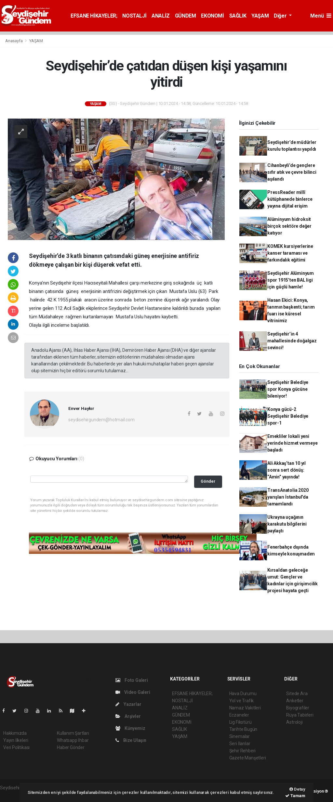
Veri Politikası (16, 747)
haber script (12, 794)
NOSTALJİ (134, 16)
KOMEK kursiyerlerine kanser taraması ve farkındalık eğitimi (290, 253)
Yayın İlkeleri (15, 740)
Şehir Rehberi (242, 750)
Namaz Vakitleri (245, 707)
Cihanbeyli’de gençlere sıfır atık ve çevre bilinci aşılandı (291, 172)
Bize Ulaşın (130, 740)
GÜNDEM (185, 16)
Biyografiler (297, 707)
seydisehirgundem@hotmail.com (101, 419)
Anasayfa (14, 40)
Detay (297, 789)
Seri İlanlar (239, 743)
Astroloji (294, 722)
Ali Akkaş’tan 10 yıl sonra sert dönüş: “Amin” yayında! (286, 470)
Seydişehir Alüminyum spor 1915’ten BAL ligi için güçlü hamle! (290, 280)
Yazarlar (128, 704)
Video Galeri (132, 692)
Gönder (208, 481)
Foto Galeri (131, 680)
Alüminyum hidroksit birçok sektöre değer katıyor (289, 226)
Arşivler (127, 716)
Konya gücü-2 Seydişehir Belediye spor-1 (287, 416)
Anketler (294, 700)
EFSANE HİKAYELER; (94, 16)
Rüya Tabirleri (299, 715)
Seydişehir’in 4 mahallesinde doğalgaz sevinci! (292, 340)
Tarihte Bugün (243, 729)
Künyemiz (130, 728)
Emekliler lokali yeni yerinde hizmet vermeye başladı (292, 443)
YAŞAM (260, 16)
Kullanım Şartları (73, 733)
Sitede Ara (296, 693)
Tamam (295, 795)
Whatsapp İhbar (72, 740)
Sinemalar (239, 736)
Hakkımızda (15, 733)
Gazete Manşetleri (247, 757)
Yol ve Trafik (241, 700)
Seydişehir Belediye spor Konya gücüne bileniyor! (287, 389)
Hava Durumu (243, 693)
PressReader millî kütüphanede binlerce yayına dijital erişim (290, 199)
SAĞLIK (237, 16)
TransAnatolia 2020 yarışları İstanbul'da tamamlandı (288, 497)
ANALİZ (161, 16)
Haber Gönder (71, 747)
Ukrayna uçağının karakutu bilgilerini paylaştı (287, 524)
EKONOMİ (212, 16)
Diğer (281, 16)
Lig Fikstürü (240, 722)
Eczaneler (239, 715)
